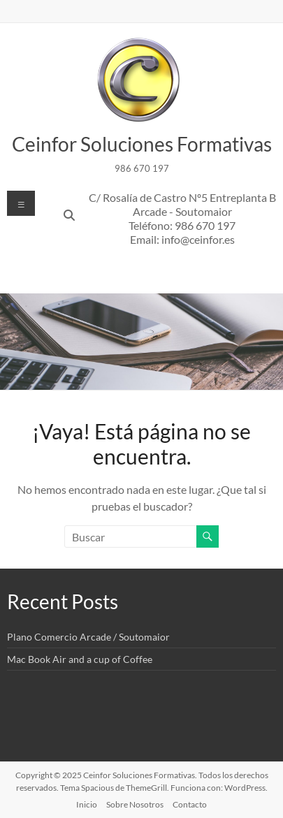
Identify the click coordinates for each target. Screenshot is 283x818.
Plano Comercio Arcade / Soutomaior (88, 637)
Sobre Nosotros (135, 804)
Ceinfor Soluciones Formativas (142, 144)
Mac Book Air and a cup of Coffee (79, 659)
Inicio (86, 804)
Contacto (190, 804)
